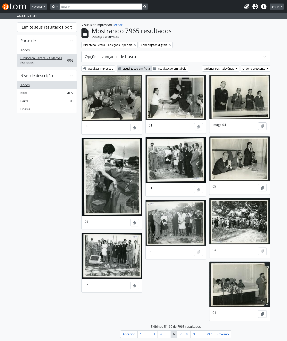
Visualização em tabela (169, 68)
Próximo (222, 334)
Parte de (28, 40)
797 (209, 334)
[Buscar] (100, 7)
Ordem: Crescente (254, 68)
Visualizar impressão (98, 68)
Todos (25, 50)
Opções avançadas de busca (110, 56)
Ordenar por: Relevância (219, 68)
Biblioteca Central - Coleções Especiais (46, 60)
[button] (246, 6)
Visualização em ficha (134, 68)
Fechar (117, 25)
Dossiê (46, 110)
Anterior (129, 334)
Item (46, 94)
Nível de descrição (36, 75)
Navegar (37, 6)
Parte (46, 102)
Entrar (275, 6)
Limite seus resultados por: (47, 27)
